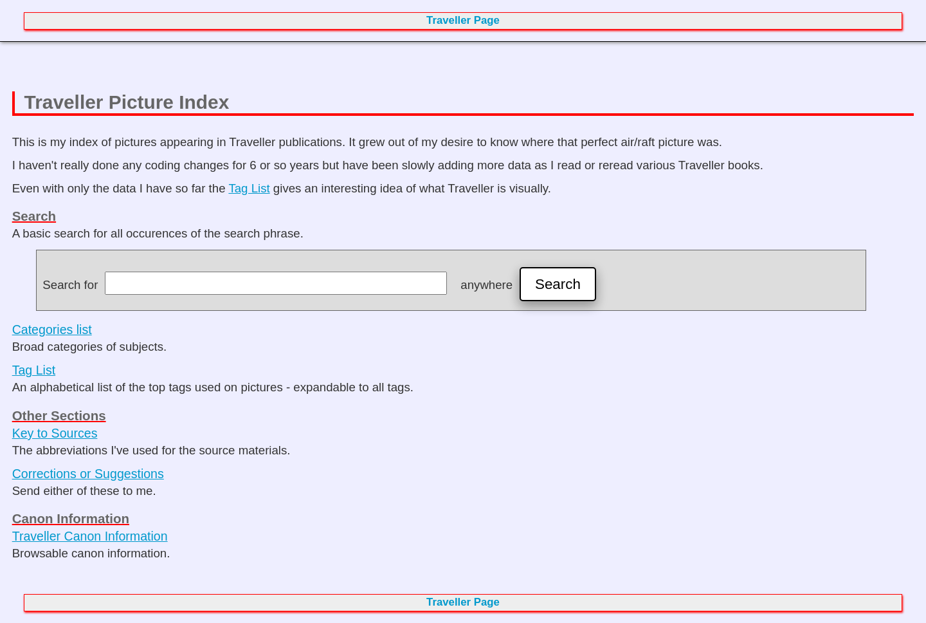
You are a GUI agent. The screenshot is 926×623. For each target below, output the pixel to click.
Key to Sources (55, 433)
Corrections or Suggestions (88, 474)
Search (558, 284)
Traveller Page (463, 20)
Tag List (248, 188)
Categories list (52, 329)
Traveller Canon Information (90, 536)
